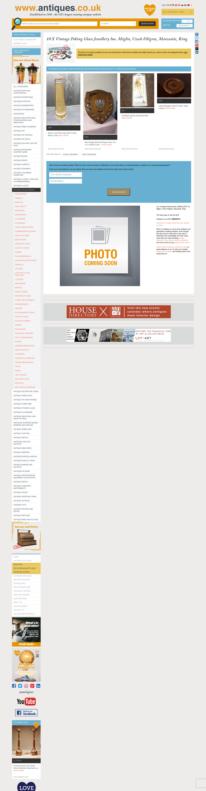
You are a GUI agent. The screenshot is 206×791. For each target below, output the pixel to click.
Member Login (20, 44)
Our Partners (20, 599)
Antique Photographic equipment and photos (24, 476)
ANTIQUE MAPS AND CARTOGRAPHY (21, 92)
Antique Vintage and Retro (23, 510)
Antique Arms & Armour (24, 127)
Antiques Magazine (22, 576)
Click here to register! (24, 40)
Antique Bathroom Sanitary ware (22, 151)
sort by (166, 25)
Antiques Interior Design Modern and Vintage (25, 424)
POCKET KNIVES (22, 317)
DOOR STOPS (20, 240)
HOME (16, 557)
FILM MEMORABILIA (23, 256)
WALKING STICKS (22, 379)
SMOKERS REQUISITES (24, 346)
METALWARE (20, 284)
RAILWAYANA (20, 329)
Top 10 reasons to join (24, 568)
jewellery (184, 240)
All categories (20, 87)
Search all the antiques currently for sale (171, 247)
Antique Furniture (22, 404)
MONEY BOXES (21, 292)
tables (171, 240)
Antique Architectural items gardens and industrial (24, 120)
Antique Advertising (23, 97)
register (17, 564)
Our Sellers (19, 584)
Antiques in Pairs (21, 471)
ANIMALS (18, 198)
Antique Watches (21, 515)
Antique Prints (20, 482)
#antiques (26, 691)
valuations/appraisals (24, 614)
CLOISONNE (20, 223)
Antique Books (20, 156)
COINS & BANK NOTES (24, 227)
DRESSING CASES (22, 244)
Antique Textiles (21, 501)
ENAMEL (18, 252)
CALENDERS (20, 219)
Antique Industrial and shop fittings (24, 417)
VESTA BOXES (21, 375)
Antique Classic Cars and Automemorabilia (25, 180)
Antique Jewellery (22, 429)
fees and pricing (21, 595)
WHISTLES (19, 383)
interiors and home (182, 243)
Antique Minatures (22, 448)
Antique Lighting (21, 433)
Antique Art (19, 131)
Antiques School (21, 572)
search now (147, 24)
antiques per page (172, 21)
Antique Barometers (23, 106)
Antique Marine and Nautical (22, 466)
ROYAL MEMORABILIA (24, 338)
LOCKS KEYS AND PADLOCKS (22, 274)
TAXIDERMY (20, 354)
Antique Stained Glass (24, 408)
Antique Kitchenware (23, 110)
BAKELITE (19, 202)
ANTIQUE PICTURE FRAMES (25, 400)
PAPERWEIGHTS (22, 304)
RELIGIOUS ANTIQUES (24, 333)
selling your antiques (164, 251)
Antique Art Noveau (23, 135)
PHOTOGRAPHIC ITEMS (24, 313)
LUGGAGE (19, 279)
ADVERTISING (20, 194)
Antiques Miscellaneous (25, 456)
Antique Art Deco (21, 139)
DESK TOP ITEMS (22, 236)
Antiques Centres (22, 591)
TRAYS (17, 367)
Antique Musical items (24, 461)
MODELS (18, 288)
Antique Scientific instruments (22, 487)
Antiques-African (21, 101)
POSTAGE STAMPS (22, 321)
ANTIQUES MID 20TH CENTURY (21, 443)
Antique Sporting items (24, 497)
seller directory (22, 587)
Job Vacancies (20, 606)
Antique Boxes (20, 160)
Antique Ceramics (22, 169)
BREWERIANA (20, 215)
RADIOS (18, 325)
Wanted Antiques (21, 580)
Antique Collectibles (23, 190)
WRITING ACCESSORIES (25, 387)
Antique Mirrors (21, 452)
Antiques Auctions (22, 561)
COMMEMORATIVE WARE (25, 231)
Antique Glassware (22, 412)
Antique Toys (19, 505)
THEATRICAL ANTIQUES (24, 358)
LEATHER (19, 269)
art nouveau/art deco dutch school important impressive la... (26, 768)
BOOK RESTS (20, 206)
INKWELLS (19, 265)
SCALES (18, 342)
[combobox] (118, 23)
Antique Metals (20, 438)
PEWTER (18, 308)
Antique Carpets (21, 165)
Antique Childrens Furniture (22, 174)
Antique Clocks (21, 186)
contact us (18, 610)
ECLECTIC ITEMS (22, 248)
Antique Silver (20, 492)
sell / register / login (173, 12)
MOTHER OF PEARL (23, 296)
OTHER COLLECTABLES (25, 300)
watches (177, 240)
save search (118, 192)
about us (17, 602)
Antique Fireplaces (22, 396)
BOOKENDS (20, 211)
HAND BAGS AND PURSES (25, 260)
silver (166, 240)
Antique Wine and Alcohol (26, 520)
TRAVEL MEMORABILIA (24, 362)
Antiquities (18, 114)
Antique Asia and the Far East (25, 144)
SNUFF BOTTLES (22, 350)
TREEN (18, 371)
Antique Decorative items (25, 391)
